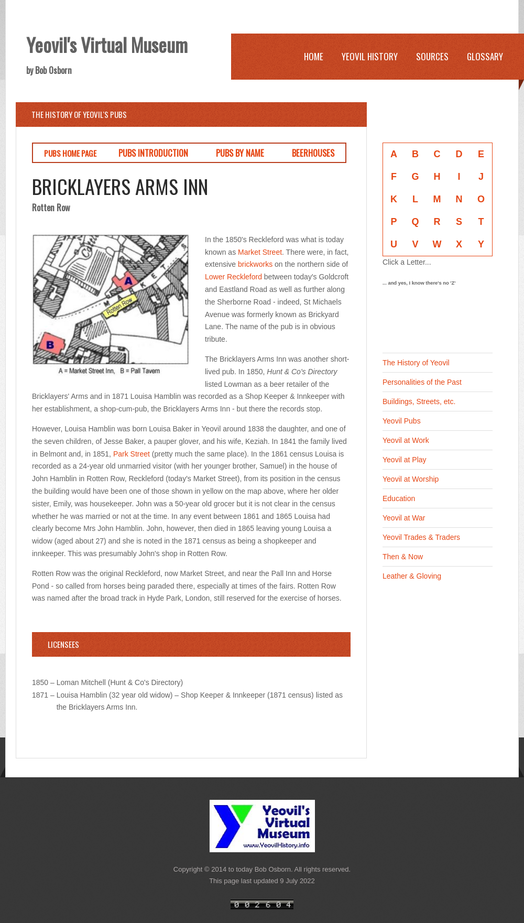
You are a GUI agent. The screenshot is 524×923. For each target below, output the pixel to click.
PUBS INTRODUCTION (153, 152)
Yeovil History (370, 56)
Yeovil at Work (406, 440)
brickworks (255, 264)
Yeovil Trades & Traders (421, 537)
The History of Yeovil (416, 363)
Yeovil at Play (405, 459)
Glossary (485, 56)
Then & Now (403, 556)
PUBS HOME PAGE (70, 153)
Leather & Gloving (412, 576)
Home (313, 56)
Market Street (260, 252)
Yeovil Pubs (402, 421)
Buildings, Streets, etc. (419, 401)
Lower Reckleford (233, 277)
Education (399, 498)
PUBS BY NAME (240, 152)
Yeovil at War (404, 518)
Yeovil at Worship (411, 479)
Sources (432, 56)
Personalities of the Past (422, 382)
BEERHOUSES (313, 152)
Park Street (131, 454)
